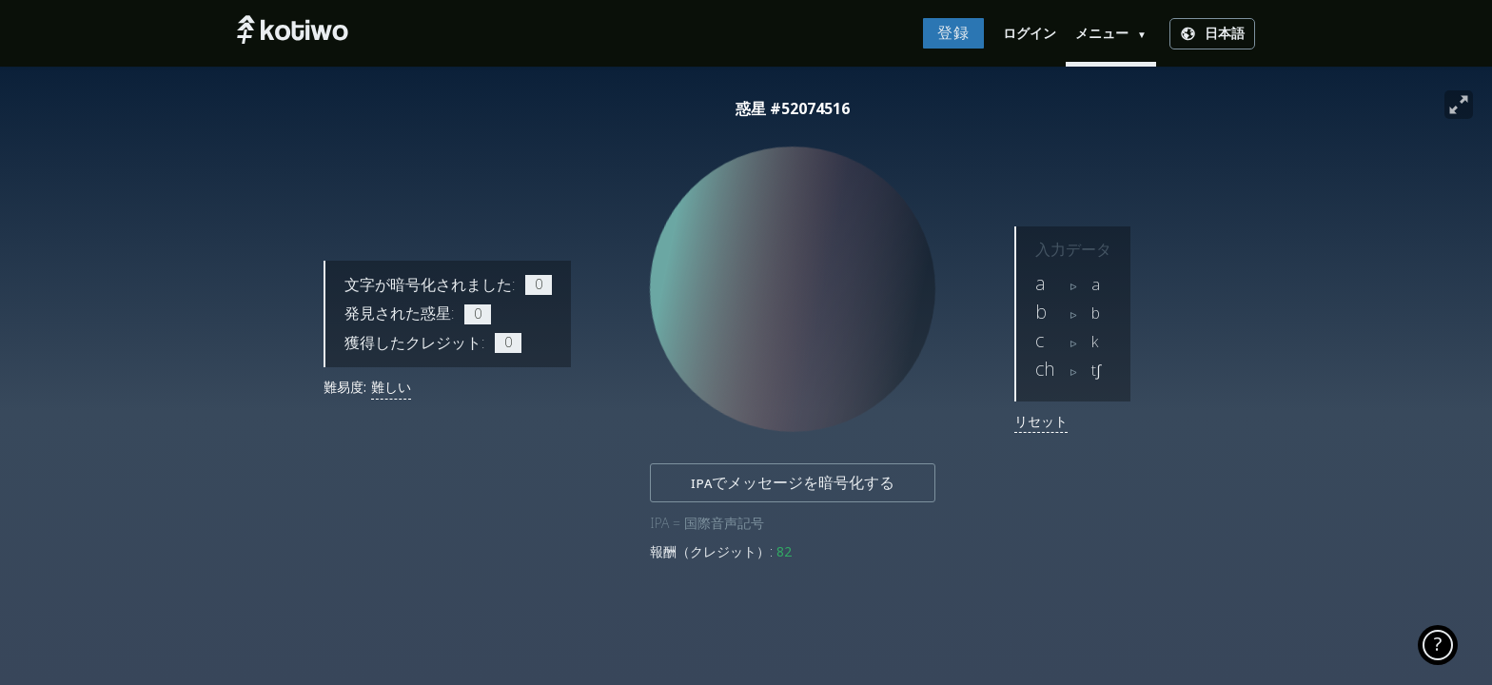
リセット (1041, 421)
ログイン (1029, 33)
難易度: (345, 387)
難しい (391, 387)
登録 (953, 33)
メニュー (1111, 33)
